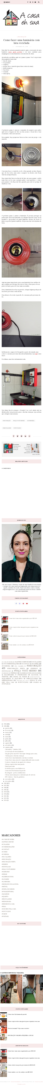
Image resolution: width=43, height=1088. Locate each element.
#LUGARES (37, 673)
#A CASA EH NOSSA (7, 662)
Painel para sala (10, 766)
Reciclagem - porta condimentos (15, 773)
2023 (5, 798)
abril (6, 734)
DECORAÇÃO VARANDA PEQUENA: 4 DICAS (20, 1035)
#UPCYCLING (17, 428)
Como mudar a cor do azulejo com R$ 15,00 (21, 645)
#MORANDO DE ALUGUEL (28, 675)
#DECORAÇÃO (21, 37)
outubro (7, 747)
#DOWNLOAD (6, 671)
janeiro (7, 728)
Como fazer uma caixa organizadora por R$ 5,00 (23, 618)
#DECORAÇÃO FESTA (16, 668)
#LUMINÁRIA (30, 420)
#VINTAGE (5, 684)
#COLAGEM (36, 662)
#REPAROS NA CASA (22, 680)
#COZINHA (6, 666)
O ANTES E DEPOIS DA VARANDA (12, 973)
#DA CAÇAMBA (19, 666)
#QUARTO (19, 679)
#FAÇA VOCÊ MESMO (19, 420)
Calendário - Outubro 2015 (13, 749)
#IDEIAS (13, 673)
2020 (5, 792)
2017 (5, 785)
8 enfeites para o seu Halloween (15, 768)
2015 (5, 726)
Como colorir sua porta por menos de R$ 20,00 (22, 636)
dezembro (8, 781)
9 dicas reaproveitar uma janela (14, 764)
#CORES (35, 664)
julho (7, 741)
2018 (5, 787)
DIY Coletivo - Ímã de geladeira (14, 777)
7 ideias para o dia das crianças (14, 756)
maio (7, 736)
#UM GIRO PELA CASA (9, 909)
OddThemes (15, 1081)
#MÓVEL (5, 677)
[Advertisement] (21, 701)
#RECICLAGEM (7, 428)
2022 (5, 796)
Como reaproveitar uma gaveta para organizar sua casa (24, 1021)
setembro (8, 745)
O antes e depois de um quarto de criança (18, 762)
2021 (5, 794)
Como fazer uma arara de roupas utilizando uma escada (22, 760)
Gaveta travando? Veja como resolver (18, 1028)
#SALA (32, 680)
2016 (5, 783)
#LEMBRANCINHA (26, 673)
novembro (8, 779)
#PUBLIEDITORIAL (35, 676)
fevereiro (8, 730)
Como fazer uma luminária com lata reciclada (19, 758)
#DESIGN (34, 668)
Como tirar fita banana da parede (15, 770)
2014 (5, 724)
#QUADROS (6, 679)
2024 (5, 800)
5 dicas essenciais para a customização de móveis (20, 775)
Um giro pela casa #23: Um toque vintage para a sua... (21, 753)
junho (7, 739)
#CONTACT (25, 664)
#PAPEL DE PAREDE (20, 677)
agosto (7, 743)
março (7, 732)
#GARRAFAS (5, 673)
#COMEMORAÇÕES (11, 664)
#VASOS (36, 682)
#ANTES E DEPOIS (22, 662)
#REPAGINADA (7, 680)
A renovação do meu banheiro (14, 751)
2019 (5, 790)
